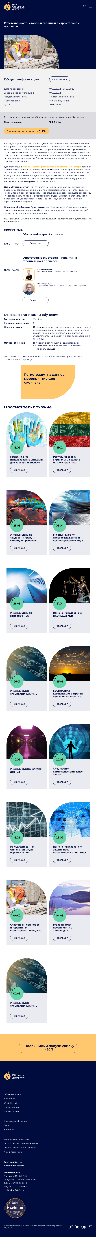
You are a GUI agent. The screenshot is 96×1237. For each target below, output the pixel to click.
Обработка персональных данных (21, 1143)
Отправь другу (59, 79)
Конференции (11, 1107)
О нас (7, 1125)
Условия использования (16, 1139)
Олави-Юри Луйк (44, 284)
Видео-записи (11, 1111)
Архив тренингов (13, 1152)
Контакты (9, 1129)
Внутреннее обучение (15, 1121)
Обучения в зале (12, 1094)
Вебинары (9, 1098)
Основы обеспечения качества (20, 1147)
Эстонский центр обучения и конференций (32, 218)
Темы (35, 243)
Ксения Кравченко (45, 269)
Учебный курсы (12, 1103)
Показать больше (48, 349)
